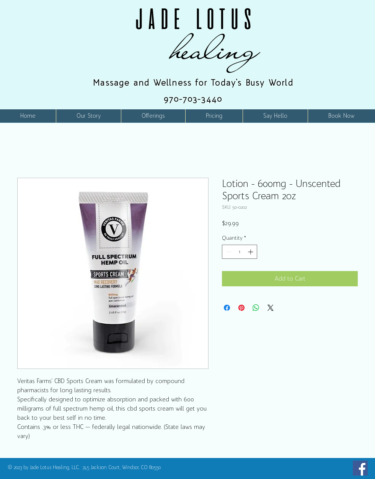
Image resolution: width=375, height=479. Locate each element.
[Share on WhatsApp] (256, 307)
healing (215, 49)
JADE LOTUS (193, 18)
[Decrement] (228, 251)
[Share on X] (270, 307)
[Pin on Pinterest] (241, 307)
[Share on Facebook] (227, 307)
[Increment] (251, 251)
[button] (153, 116)
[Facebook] (360, 468)
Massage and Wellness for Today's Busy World (193, 83)
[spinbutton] (239, 251)
